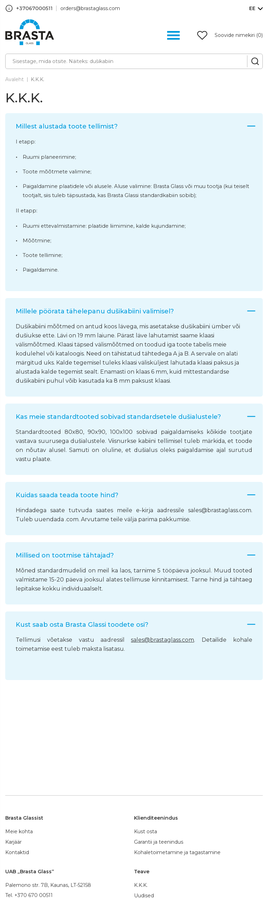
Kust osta (145, 831)
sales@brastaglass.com (162, 640)
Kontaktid (17, 852)
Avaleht (14, 79)
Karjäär (13, 842)
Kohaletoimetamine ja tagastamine (177, 852)
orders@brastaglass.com (90, 8)
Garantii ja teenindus (158, 842)
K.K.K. (37, 79)
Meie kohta (19, 831)
